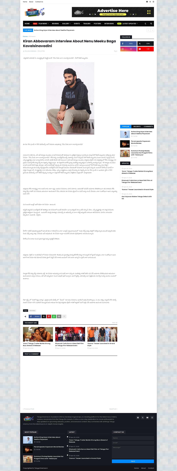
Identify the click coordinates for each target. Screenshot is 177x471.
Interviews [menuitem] (109, 23)
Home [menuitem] (27, 23)
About (31, 2)
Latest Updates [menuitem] (129, 23)
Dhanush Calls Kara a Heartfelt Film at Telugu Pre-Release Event (69, 345)
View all (114, 323)
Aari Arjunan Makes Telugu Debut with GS (137, 198)
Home (25, 2)
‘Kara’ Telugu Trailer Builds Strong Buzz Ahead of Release (36, 345)
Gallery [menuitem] (65, 23)
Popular (125, 126)
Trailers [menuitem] (86, 23)
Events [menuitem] (77, 23)
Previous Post (29, 409)
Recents (137, 126)
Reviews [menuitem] (55, 23)
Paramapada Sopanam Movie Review (140, 142)
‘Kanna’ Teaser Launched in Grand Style (101, 345)
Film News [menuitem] (43, 23)
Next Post (112, 409)
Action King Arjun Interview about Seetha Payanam (54, 30)
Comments (148, 126)
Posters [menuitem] (97, 23)
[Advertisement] (137, 88)
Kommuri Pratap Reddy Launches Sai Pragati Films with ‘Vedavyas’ (141, 153)
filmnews (32, 36)
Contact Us (39, 2)
